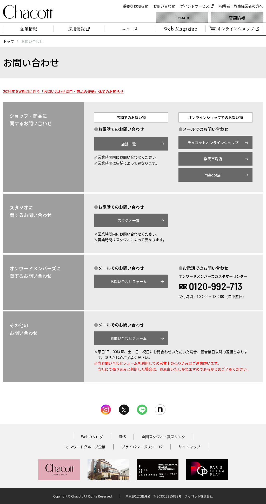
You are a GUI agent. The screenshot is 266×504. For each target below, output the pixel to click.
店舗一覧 (128, 143)
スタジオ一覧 (128, 220)
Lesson (182, 17)
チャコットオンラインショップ (213, 142)
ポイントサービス (194, 6)
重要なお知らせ (135, 6)
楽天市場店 (213, 158)
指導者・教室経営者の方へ (241, 6)
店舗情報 (237, 17)
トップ (8, 41)
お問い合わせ (164, 6)
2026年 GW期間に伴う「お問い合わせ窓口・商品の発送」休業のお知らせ (63, 91)
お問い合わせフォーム (128, 281)
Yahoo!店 (213, 175)
